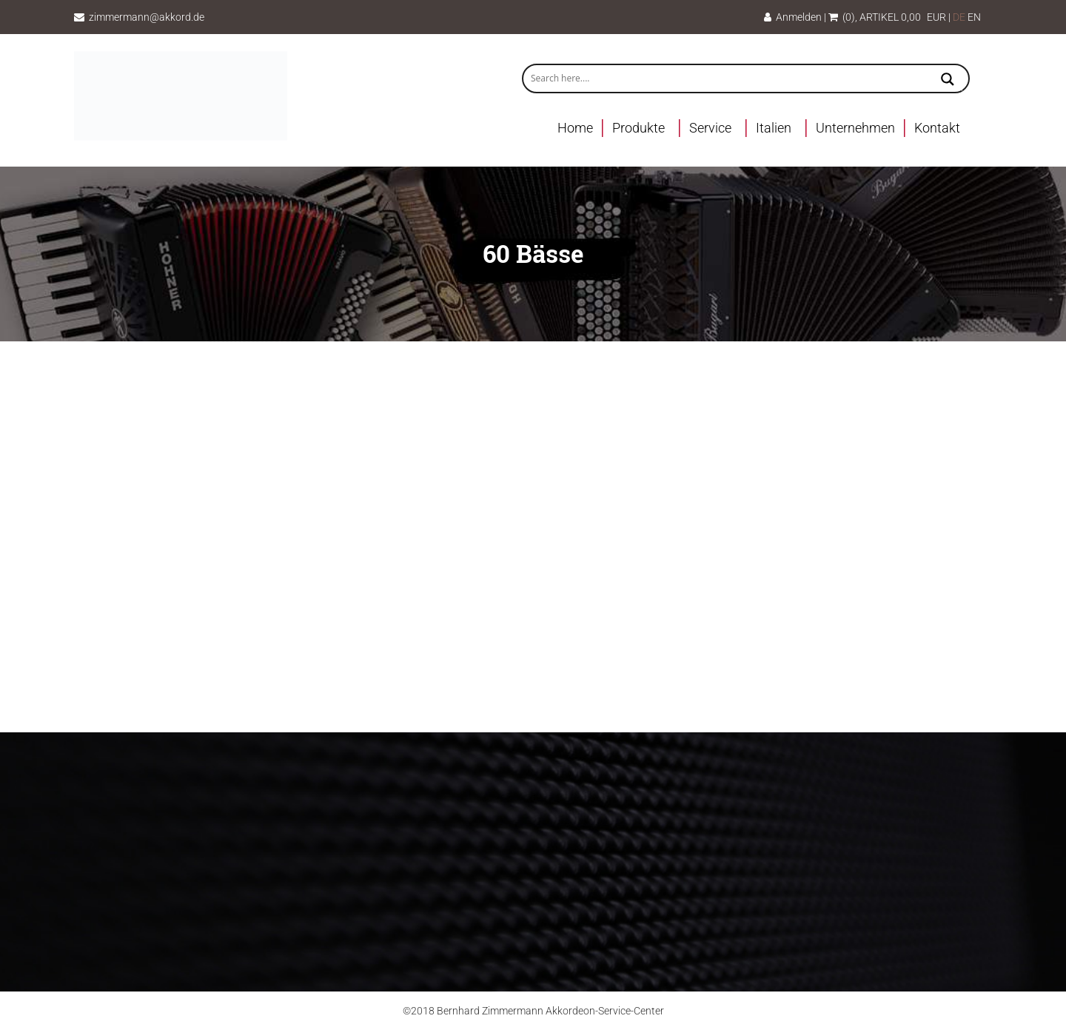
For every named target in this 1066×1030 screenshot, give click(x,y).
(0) (841, 17)
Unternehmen (855, 128)
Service (710, 128)
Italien (773, 128)
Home (575, 128)
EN (974, 17)
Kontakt (937, 128)
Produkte (638, 128)
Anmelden (793, 17)
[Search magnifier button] (947, 80)
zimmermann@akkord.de (146, 17)
